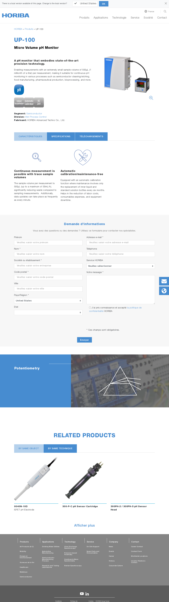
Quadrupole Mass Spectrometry (71, 560)
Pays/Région (21, 295)
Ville (16, 284)
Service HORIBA (94, 260)
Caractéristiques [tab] (30, 137)
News (111, 546)
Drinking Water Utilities (51, 546)
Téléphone (91, 249)
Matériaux (23, 572)
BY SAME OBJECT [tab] (29, 449)
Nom (17, 249)
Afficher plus (84, 526)
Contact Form (136, 551)
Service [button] (135, 18)
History (112, 561)
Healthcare (24, 567)
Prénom (18, 237)
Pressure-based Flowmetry (70, 553)
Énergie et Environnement (26, 557)
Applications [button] (101, 18)
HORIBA (18, 29)
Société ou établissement (28, 260)
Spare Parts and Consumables (93, 552)
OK (103, 4)
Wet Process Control (36, 117)
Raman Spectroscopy (72, 566)
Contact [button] (162, 18)
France (151, 12)
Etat (16, 307)
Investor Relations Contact (138, 561)
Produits (84, 18)
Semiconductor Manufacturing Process (48, 559)
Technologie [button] (119, 18)
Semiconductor (34, 114)
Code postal (21, 272)
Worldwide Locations (139, 556)
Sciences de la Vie (27, 562)
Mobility (23, 551)
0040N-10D (21, 507)
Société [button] (148, 18)
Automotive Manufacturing (47, 552)
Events (111, 551)
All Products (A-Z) (27, 546)
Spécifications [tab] (60, 137)
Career (111, 556)
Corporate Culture (116, 566)
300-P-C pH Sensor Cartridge (80, 507)
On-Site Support (93, 546)
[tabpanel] (84, 380)
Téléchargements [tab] (91, 137)
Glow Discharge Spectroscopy (70, 547)
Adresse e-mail (94, 237)
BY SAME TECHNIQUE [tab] (60, 449)
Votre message (95, 272)
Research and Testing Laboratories (50, 566)
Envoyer (84, 340)
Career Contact (137, 546)
